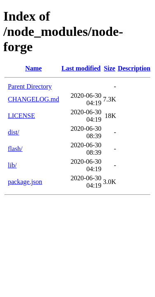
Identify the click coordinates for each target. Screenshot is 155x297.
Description (134, 68)
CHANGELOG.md (33, 99)
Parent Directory (30, 86)
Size (109, 68)
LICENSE (21, 115)
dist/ (13, 132)
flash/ (15, 148)
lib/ (12, 165)
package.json (25, 181)
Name (33, 68)
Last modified (81, 68)
